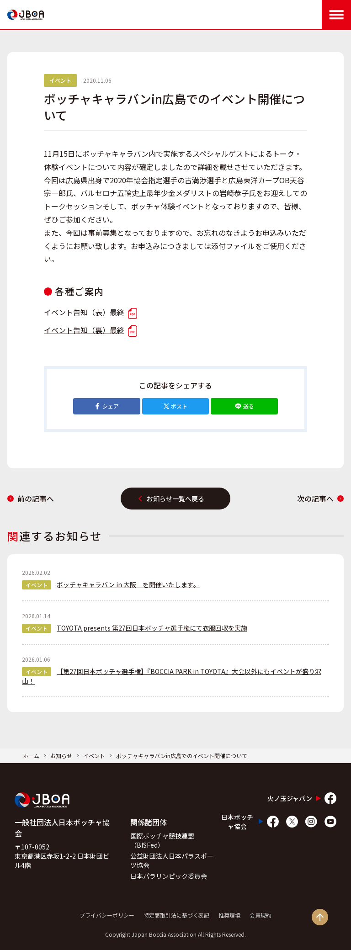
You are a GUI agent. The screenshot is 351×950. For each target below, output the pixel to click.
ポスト (175, 406)
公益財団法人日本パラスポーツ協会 (171, 860)
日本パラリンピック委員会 (168, 876)
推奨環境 (229, 915)
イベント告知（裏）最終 (90, 329)
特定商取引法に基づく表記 (176, 915)
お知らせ (61, 755)
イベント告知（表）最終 (90, 312)
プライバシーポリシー (107, 915)
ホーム (31, 755)
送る (244, 406)
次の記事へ (320, 498)
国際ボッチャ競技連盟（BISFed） (162, 840)
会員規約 (260, 915)
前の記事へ (30, 498)
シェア (106, 406)
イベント (94, 755)
